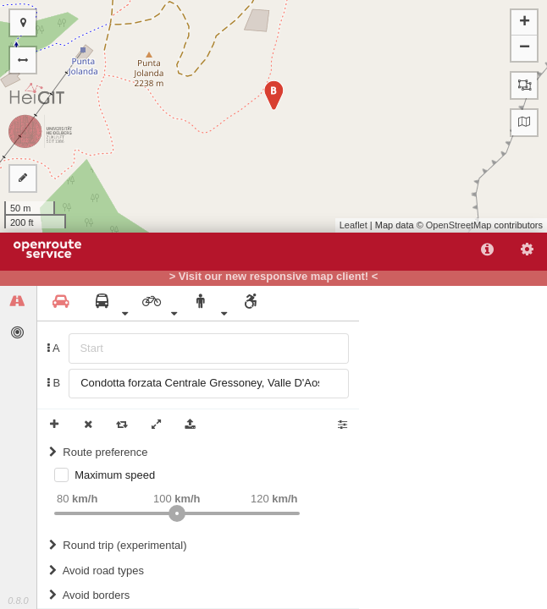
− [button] (524, 48)
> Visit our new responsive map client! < (273, 277)
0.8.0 (18, 600)
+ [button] (524, 23)
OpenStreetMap (459, 225)
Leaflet (353, 225)
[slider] (177, 513)
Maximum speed (115, 475)
